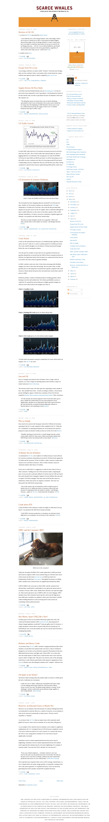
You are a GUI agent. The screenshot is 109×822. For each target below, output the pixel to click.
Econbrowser (70, 162)
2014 (70, 191)
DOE (53, 205)
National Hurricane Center (74, 181)
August (72, 213)
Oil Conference (34, 80)
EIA (68, 139)
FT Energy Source (72, 167)
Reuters (59, 431)
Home (41, 781)
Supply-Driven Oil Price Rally (31, 88)
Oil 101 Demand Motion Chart (76, 113)
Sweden (43, 80)
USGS (38, 774)
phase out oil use (52, 75)
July (71, 216)
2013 (70, 193)
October (72, 207)
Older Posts (60, 781)
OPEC (33, 607)
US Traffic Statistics (32, 170)
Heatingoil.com (71, 159)
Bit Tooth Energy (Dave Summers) (76, 152)
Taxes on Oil (28, 636)
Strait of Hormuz (33, 384)
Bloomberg (37, 691)
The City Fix (70, 176)
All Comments (73, 293)
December (73, 202)
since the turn (38, 577)
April (72, 273)
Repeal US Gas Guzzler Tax (75, 131)
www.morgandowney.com (76, 32)
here (48, 49)
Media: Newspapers (31, 114)
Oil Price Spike (29, 696)
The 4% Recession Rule (74, 96)
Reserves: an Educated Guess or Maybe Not (36, 706)
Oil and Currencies (50, 497)
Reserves (32, 774)
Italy (26, 80)
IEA (68, 142)
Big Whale (82, 105)
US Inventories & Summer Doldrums (33, 180)
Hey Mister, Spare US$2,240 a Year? (33, 617)
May (71, 271)
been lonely (37, 579)
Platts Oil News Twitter (73, 174)
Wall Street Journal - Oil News (75, 169)
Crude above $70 (25, 505)
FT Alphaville (70, 164)
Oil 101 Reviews (29, 58)
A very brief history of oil (74, 94)
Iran (25, 411)
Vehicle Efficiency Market (75, 128)
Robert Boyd (43, 35)
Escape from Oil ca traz (28, 68)
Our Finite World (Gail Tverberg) (76, 157)
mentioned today (44, 622)
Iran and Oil (23, 376)
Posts (70, 290)
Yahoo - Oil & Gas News (74, 172)
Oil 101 (29, 35)
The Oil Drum (71, 147)
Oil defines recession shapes (75, 100)
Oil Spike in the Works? (28, 675)
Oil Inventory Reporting (48, 229)
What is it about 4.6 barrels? (75, 98)
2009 (70, 199)
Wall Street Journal (52, 758)
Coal (26, 774)
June (71, 219)
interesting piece (49, 91)
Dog (28, 607)
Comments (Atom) (31, 785)
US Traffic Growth (26, 123)
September (73, 210)
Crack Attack (24, 238)
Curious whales (71, 105)
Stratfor (46, 406)
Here (20, 662)
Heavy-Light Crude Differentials (36, 667)
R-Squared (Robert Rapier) (74, 149)
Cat (25, 607)
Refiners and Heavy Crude (29, 643)
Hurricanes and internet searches (76, 103)
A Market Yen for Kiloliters (30, 453)
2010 (70, 196)
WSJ (22, 223)
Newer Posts (22, 781)
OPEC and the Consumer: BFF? (31, 530)
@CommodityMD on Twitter (76, 34)
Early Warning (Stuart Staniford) (76, 154)
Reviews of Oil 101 (26, 32)
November (73, 204)
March (72, 276)
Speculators (43, 114)
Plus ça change (24, 421)
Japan (26, 497)
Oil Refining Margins (31, 366)
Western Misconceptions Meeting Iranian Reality (38, 395)
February (73, 279)
